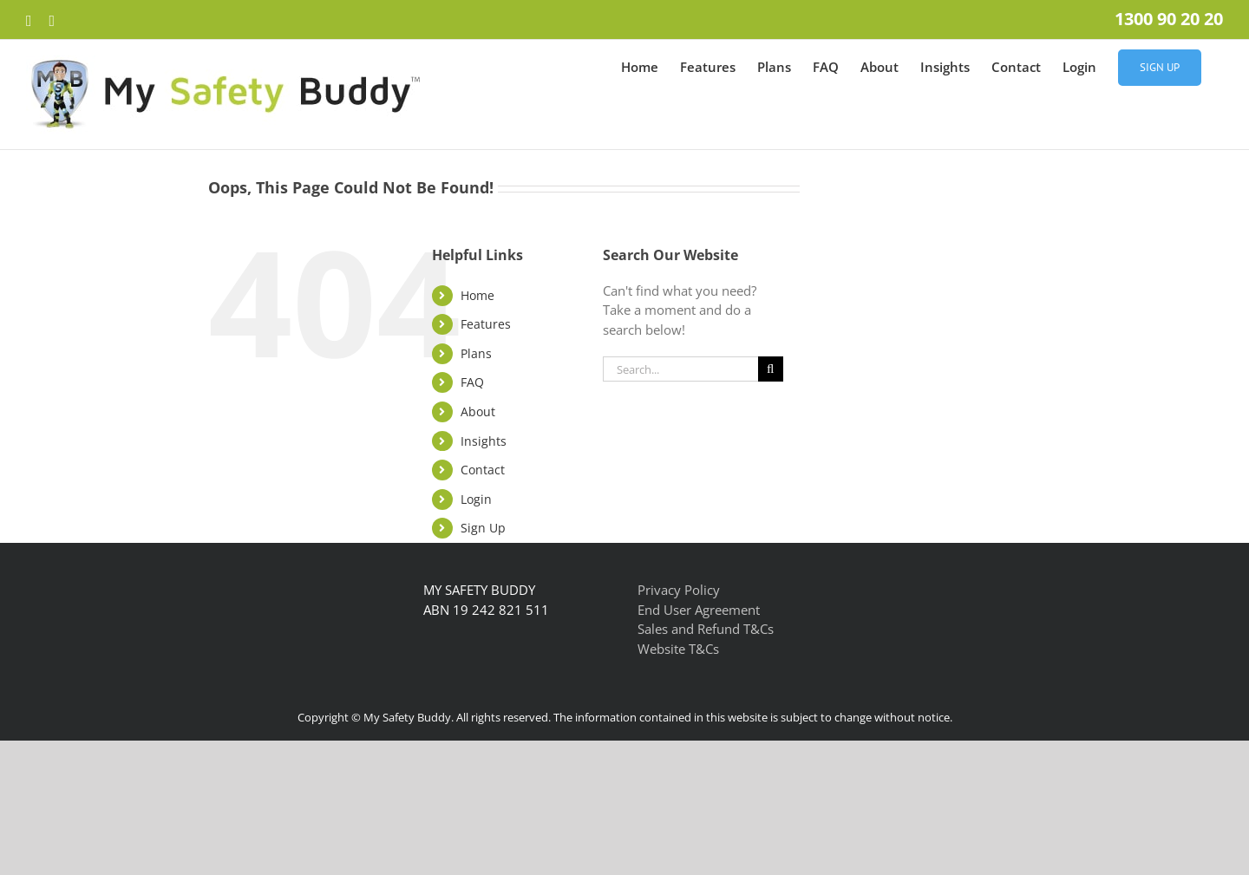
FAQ (472, 382)
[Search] (770, 369)
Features (486, 324)
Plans (476, 353)
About (478, 411)
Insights (484, 441)
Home (477, 295)
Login (476, 499)
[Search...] (680, 369)
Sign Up (483, 527)
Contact (483, 469)
